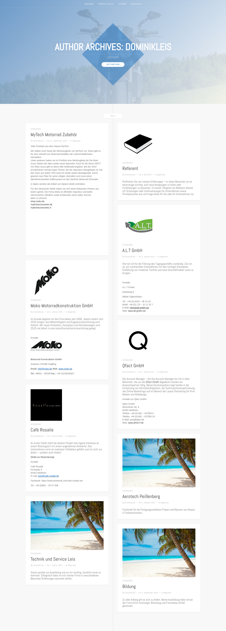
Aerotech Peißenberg (141, 496)
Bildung (129, 586)
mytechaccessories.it (41, 207)
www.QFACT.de (135, 423)
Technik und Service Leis (53, 559)
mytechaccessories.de (41, 204)
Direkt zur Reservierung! (42, 457)
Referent (130, 168)
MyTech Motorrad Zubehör (54, 135)
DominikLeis (38, 141)
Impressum (136, 4)
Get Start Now (113, 64)
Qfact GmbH (133, 366)
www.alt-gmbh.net (136, 311)
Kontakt (122, 4)
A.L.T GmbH (132, 250)
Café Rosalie (42, 430)
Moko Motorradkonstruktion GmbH (62, 306)
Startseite (89, 4)
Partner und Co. (106, 4)
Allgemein (76, 141)
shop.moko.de (37, 201)
